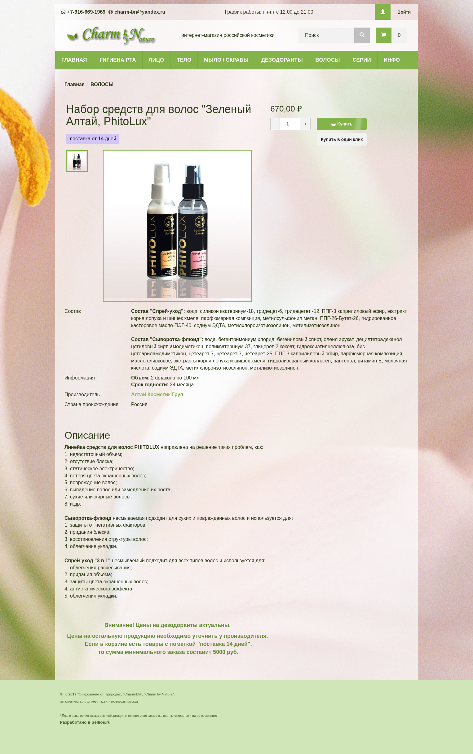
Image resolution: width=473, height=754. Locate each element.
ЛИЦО (156, 60)
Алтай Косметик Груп (157, 394)
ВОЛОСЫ (328, 60)
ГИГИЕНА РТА (117, 60)
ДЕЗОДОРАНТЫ (282, 60)
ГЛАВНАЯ (74, 60)
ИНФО (392, 60)
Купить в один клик (342, 139)
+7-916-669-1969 (86, 12)
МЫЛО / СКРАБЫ (226, 60)
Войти (404, 12)
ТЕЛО (184, 60)
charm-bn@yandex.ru (139, 12)
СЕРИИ (361, 60)
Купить (344, 124)
